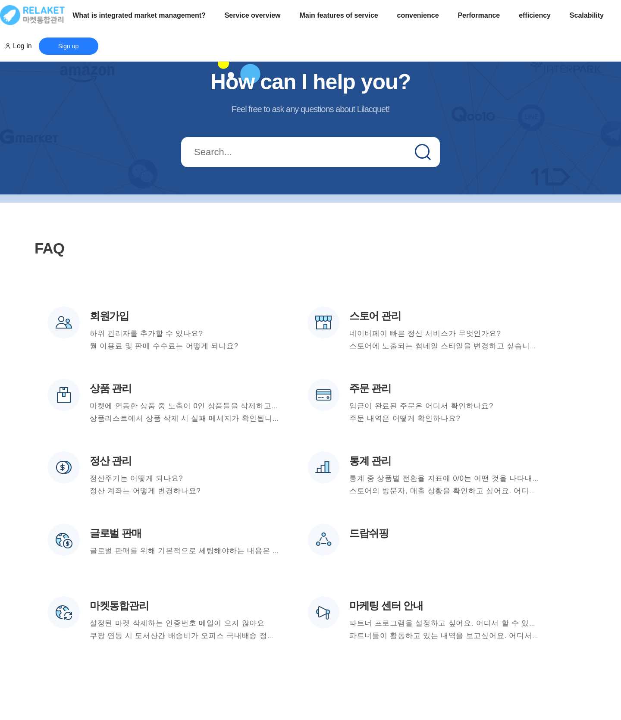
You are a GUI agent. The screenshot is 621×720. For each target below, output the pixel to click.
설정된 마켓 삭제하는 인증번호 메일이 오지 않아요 (177, 623)
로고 (32, 15)
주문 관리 (370, 388)
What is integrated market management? (139, 15)
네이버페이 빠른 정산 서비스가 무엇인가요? (425, 333)
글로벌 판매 (115, 533)
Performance (479, 15)
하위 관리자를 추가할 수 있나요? (146, 333)
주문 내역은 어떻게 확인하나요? (405, 418)
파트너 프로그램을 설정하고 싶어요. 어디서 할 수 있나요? (449, 623)
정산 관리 (111, 460)
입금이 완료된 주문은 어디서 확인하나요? (421, 406)
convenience (418, 15)
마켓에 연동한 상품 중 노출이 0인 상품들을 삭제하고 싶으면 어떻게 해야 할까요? (230, 406)
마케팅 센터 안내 (386, 605)
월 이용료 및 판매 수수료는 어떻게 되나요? (164, 346)
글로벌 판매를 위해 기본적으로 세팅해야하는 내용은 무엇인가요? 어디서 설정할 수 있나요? (247, 550)
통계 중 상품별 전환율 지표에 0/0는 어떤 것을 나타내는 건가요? (459, 478)
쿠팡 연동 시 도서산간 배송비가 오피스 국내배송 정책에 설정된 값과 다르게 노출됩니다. (242, 635)
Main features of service (338, 15)
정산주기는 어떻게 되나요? (136, 478)
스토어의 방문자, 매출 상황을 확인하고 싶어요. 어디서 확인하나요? (465, 491)
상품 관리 (111, 388)
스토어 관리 (375, 316)
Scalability (587, 15)
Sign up (68, 46)
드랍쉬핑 (369, 533)
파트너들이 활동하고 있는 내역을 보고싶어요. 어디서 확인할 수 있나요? (473, 635)
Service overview (253, 15)
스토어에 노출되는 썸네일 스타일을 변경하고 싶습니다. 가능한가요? (467, 346)
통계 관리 (370, 460)
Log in (22, 46)
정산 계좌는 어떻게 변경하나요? (145, 491)
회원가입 (109, 316)
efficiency (535, 15)
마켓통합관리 (119, 605)
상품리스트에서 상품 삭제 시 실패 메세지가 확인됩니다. (186, 418)
